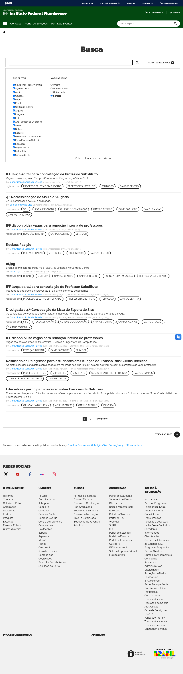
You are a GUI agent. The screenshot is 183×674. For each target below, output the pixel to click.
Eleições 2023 (117, 554)
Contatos (15, 23)
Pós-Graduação (83, 506)
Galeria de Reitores (13, 503)
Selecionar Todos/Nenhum (29, 85)
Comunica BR (87, 3)
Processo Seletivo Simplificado (42, 186)
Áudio (18, 92)
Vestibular (55, 253)
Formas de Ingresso (85, 495)
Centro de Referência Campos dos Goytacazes (50, 525)
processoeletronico (17, 634)
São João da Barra (49, 566)
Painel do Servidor (119, 514)
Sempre (57, 96)
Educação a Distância (86, 510)
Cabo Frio (44, 506)
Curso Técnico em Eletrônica (109, 373)
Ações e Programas (155, 503)
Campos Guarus (48, 518)
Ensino (7, 514)
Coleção (19, 96)
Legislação (147, 3)
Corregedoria (152, 595)
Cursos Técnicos (83, 499)
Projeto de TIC (22, 147)
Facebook (29, 474)
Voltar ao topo (163, 434)
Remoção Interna (33, 234)
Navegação (5, 23)
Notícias (19, 129)
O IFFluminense (13, 488)
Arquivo (19, 110)
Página (18, 99)
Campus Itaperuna (19, 215)
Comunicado (76, 253)
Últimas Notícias (12, 529)
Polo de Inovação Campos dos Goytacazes (49, 555)
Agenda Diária (22, 88)
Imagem (19, 114)
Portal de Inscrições (120, 540)
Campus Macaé (152, 209)
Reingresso (59, 373)
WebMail (114, 521)
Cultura (43, 276)
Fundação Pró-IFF (154, 617)
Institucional (151, 499)
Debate (27, 276)
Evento (18, 103)
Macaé (42, 540)
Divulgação (15, 271)
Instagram (53, 474)
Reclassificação (44, 209)
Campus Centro (129, 186)
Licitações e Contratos (157, 525)
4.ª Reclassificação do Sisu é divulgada (37, 197)
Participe (131, 3)
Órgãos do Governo (169, 3)
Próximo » (102, 418)
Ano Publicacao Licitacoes (28, 122)
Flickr (41, 474)
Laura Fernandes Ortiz (21, 205)
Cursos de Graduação (73, 209)
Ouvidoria (114, 543)
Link (17, 118)
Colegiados (9, 506)
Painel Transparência (156, 584)
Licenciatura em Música (119, 276)
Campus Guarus (127, 209)
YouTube (17, 474)
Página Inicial (4, 31)
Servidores (150, 529)
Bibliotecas (115, 503)
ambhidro (98, 634)
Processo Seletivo (34, 373)
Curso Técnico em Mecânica (25, 378)
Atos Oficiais (151, 606)
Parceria (108, 405)
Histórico (8, 495)
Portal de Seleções (36, 23)
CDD (111, 529)
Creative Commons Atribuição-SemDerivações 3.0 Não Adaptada (105, 445)
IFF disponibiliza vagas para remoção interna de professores (54, 225)
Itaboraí (43, 532)
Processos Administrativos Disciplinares (153, 566)
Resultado (79, 373)
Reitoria (43, 495)
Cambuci (44, 510)
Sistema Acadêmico (120, 499)
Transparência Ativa (155, 621)
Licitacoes (20, 144)
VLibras (176, 13)
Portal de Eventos (62, 23)
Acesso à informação (110, 3)
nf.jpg (10, 264)
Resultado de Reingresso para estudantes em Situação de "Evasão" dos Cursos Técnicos (76, 361)
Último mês (59, 92)
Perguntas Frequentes (157, 547)
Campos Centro (48, 514)
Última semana (61, 88)
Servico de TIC (22, 155)
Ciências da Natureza (36, 405)
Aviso (18, 125)
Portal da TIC (116, 518)
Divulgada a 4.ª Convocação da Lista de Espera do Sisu (50, 310)
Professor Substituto (81, 186)
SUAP (112, 525)
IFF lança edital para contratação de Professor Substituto (52, 174)
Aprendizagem (63, 405)
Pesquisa (8, 518)
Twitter (5, 474)
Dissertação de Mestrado (28, 136)
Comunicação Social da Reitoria (26, 182)
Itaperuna (44, 536)
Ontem (56, 85)
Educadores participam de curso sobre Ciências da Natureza (54, 389)
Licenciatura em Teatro (153, 276)
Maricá (42, 543)
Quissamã (44, 547)
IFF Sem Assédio (118, 547)
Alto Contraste (156, 13)
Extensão (8, 521)
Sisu (25, 209)
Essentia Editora (12, 525)
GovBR (8, 3)
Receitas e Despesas (156, 521)
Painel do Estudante (120, 495)
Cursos (79, 488)
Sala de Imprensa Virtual (123, 551)
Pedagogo (108, 186)
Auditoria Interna (153, 510)
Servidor (81, 234)
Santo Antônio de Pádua (52, 562)
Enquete (19, 133)
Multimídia (20, 151)
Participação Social (155, 506)
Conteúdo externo (24, 107)
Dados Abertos (153, 551)
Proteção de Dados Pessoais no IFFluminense (155, 577)
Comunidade (117, 488)
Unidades (45, 488)
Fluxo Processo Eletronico (28, 140)
